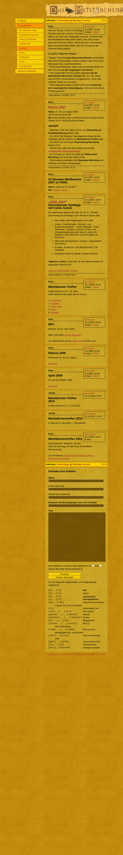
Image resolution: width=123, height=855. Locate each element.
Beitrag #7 (89, 348)
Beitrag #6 (89, 320)
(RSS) (104, 20)
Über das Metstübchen (87, 664)
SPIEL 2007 (57, 202)
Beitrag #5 (89, 282)
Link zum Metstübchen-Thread (63, 270)
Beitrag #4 (89, 197)
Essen (54, 309)
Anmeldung (56, 300)
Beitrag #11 (90, 434)
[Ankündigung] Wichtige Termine (73, 20)
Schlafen (55, 312)
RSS (104, 664)
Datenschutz (67, 664)
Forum (64, 190)
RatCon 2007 (57, 107)
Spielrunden (56, 306)
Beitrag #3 (89, 175)
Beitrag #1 (89, 27)
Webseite (52, 363)
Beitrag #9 (89, 393)
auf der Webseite (72, 335)
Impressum (52, 664)
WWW (96, 32)
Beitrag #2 (89, 102)
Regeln (56, 190)
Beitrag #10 (90, 414)
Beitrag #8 (89, 371)
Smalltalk (55, 303)
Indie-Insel (77, 341)
